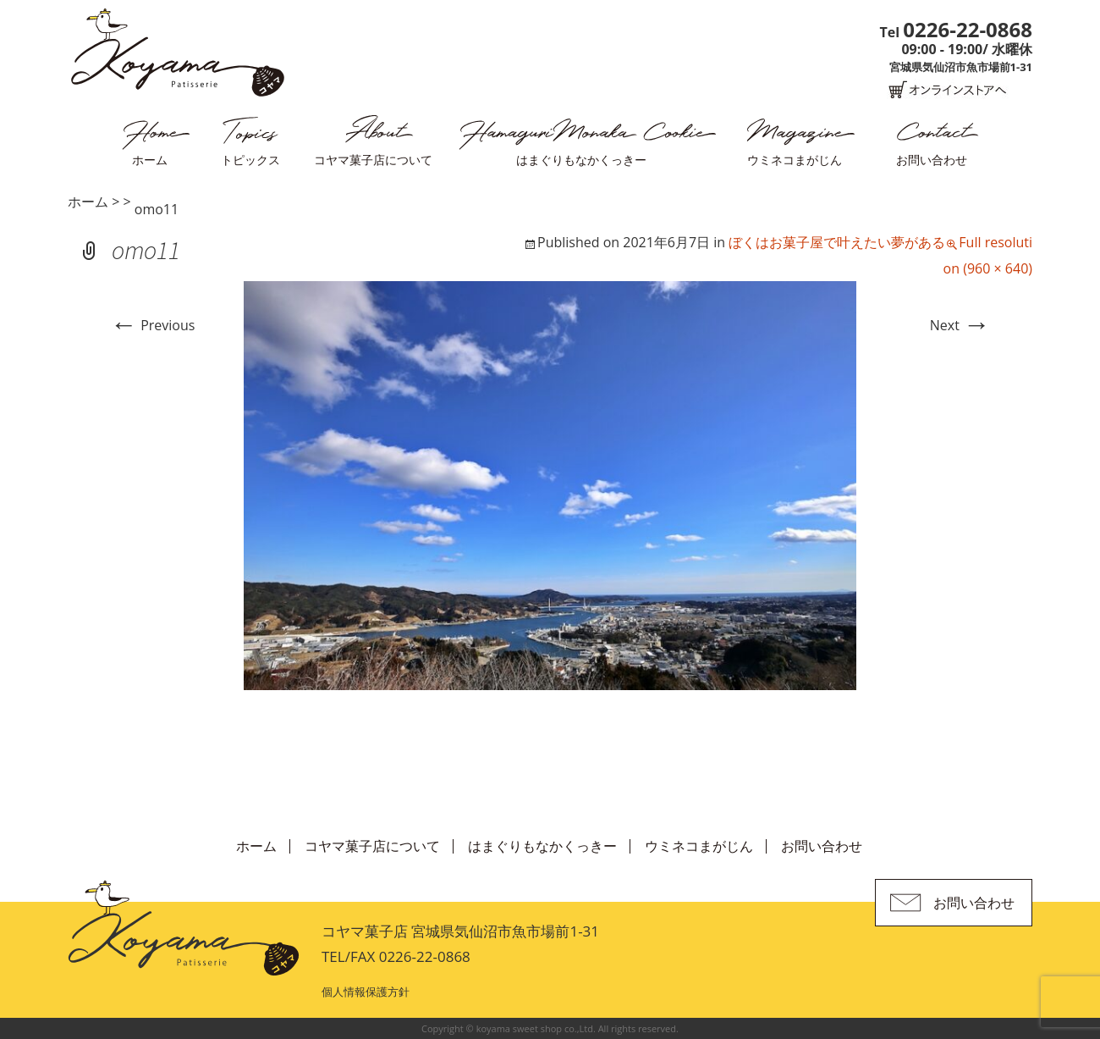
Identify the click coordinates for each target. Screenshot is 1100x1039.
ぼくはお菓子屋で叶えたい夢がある (837, 242)
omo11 (157, 209)
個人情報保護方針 (366, 991)
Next (960, 325)
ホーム (150, 160)
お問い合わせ (931, 160)
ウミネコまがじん (794, 160)
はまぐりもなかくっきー (581, 160)
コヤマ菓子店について (373, 160)
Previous (152, 325)
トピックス (250, 160)
